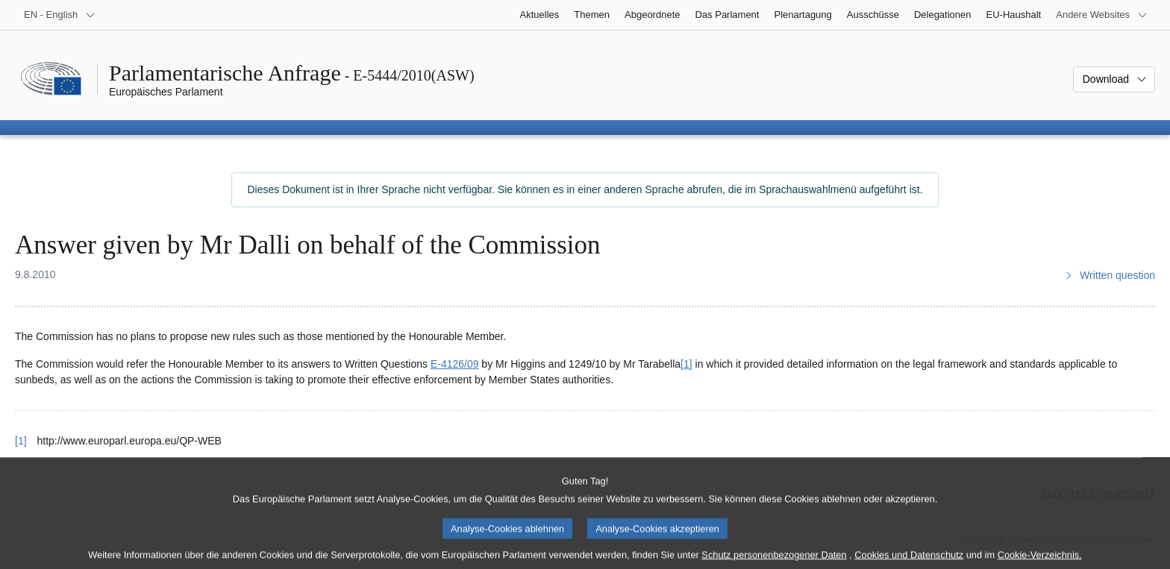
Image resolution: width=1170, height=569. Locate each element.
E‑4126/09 (455, 364)
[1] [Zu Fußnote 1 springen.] (686, 364)
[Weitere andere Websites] (1101, 15)
